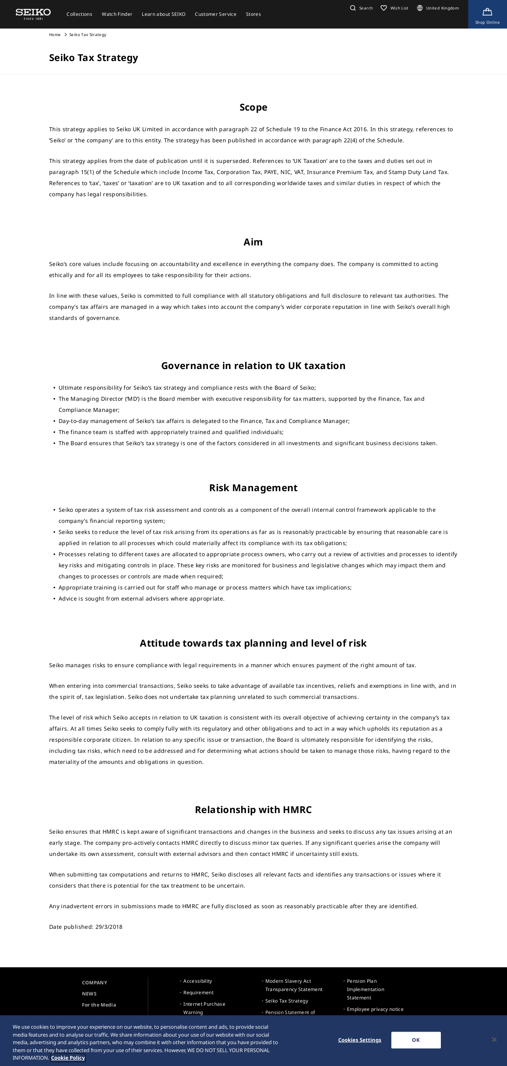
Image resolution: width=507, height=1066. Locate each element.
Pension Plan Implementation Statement (365, 989)
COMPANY (94, 982)
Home (55, 34)
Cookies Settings (359, 1039)
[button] (360, 8)
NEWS (89, 993)
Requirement (198, 992)
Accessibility (197, 981)
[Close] (494, 1040)
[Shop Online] (487, 14)
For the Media (99, 1004)
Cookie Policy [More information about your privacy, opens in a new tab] (68, 1058)
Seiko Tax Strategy (286, 1000)
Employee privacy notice (375, 1009)
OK (415, 1039)
